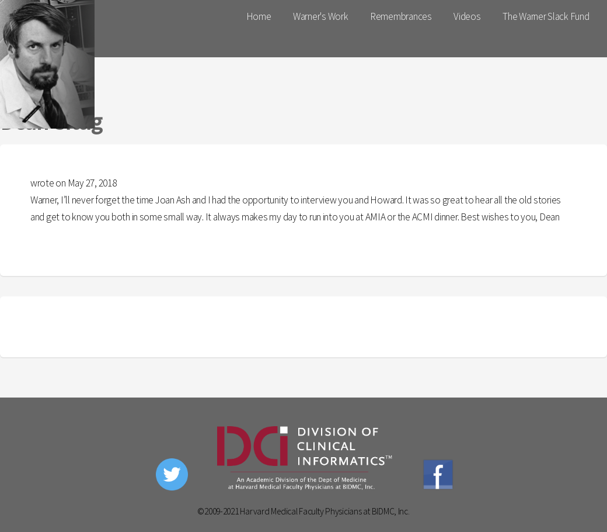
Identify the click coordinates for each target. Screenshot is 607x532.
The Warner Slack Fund (546, 16)
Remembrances (401, 16)
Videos (466, 16)
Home (258, 16)
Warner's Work (320, 16)
